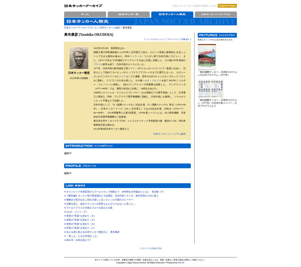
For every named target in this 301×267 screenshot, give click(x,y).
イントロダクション (155, 39)
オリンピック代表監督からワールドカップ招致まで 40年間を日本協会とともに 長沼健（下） (115, 191)
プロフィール (172, 39)
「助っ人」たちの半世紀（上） (82, 236)
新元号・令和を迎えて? (78, 240)
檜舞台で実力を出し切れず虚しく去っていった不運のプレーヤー (99, 199)
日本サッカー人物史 (172, 14)
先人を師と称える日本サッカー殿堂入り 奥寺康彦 (92, 232)
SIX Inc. (181, 263)
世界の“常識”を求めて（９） (81, 220)
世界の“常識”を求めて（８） (81, 216)
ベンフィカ (136, 56)
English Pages (227, 6)
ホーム (85, 14)
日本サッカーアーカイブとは (216, 14)
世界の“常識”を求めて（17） (81, 228)
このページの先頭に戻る (151, 248)
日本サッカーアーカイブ (83, 6)
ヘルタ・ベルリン (151, 80)
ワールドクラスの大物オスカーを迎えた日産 (89, 207)
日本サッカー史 (129, 14)
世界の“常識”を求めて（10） (81, 224)
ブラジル (98, 64)
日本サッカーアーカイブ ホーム (80, 27)
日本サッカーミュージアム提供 (169, 134)
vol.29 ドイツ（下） (77, 212)
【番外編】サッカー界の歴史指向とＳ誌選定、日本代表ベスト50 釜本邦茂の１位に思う (112, 195)
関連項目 (185, 39)
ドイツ (122, 76)
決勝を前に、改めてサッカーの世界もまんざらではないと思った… (101, 203)
